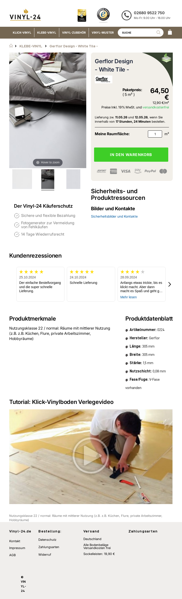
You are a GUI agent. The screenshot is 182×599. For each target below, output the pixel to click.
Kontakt (14, 541)
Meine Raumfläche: (112, 133)
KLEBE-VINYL (30, 46)
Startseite (11, 45)
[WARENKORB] (170, 32)
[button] (170, 284)
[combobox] (141, 32)
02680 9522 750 (149, 12)
